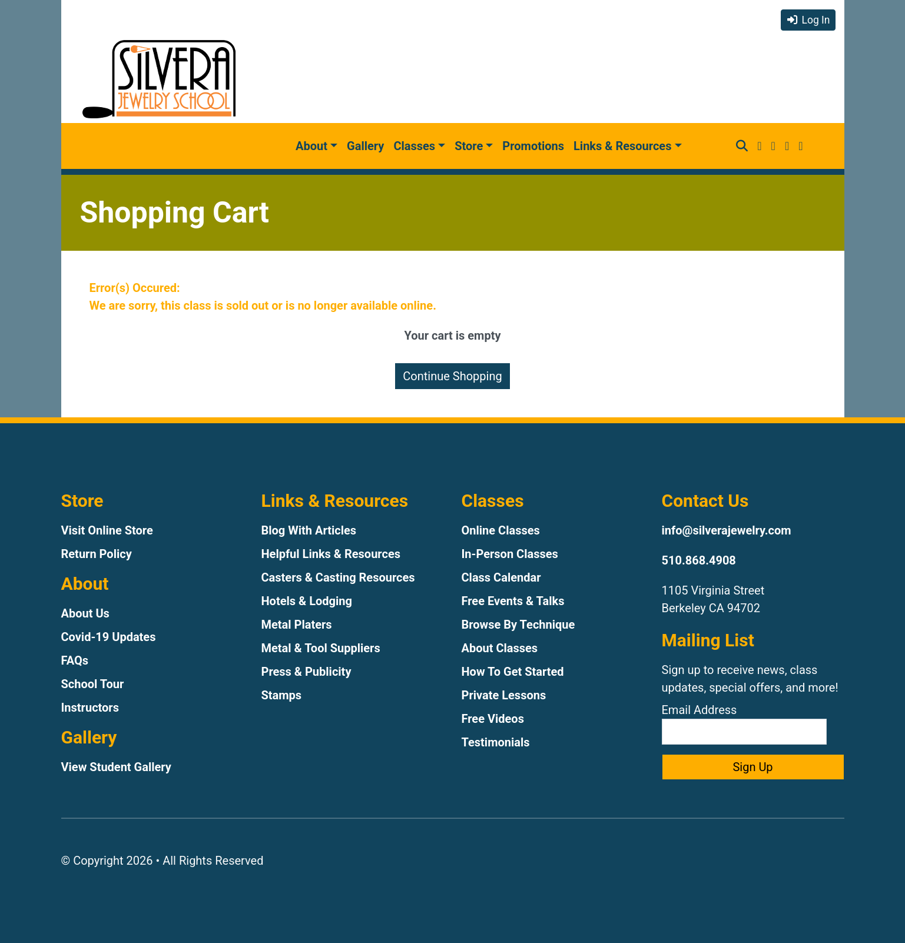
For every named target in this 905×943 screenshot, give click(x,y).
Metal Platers (296, 624)
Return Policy (96, 554)
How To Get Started (513, 672)
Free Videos (493, 719)
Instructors (90, 707)
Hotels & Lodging (306, 601)
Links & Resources (622, 146)
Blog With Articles (309, 530)
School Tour (92, 684)
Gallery (365, 146)
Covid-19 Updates (108, 637)
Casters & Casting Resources (338, 577)
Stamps (281, 695)
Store (469, 146)
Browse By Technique (518, 624)
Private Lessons (504, 695)
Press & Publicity (306, 672)
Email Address (744, 724)
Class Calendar (501, 577)
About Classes (500, 648)
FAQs (75, 660)
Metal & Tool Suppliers (320, 648)
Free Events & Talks (513, 601)
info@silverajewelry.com (726, 530)
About (311, 146)
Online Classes (501, 530)
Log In (808, 20)
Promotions (533, 146)
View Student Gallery (116, 767)
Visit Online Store (107, 530)
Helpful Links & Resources (330, 554)
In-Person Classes (510, 554)
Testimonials (496, 742)
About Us (85, 613)
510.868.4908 (699, 560)
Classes (414, 146)
